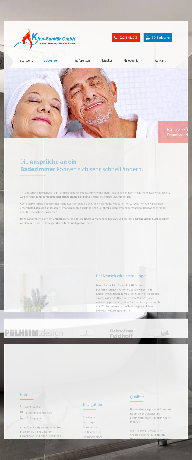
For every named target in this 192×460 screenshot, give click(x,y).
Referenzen (82, 61)
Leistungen (54, 61)
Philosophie (133, 61)
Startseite (26, 61)
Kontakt (160, 61)
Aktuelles (107, 61)
